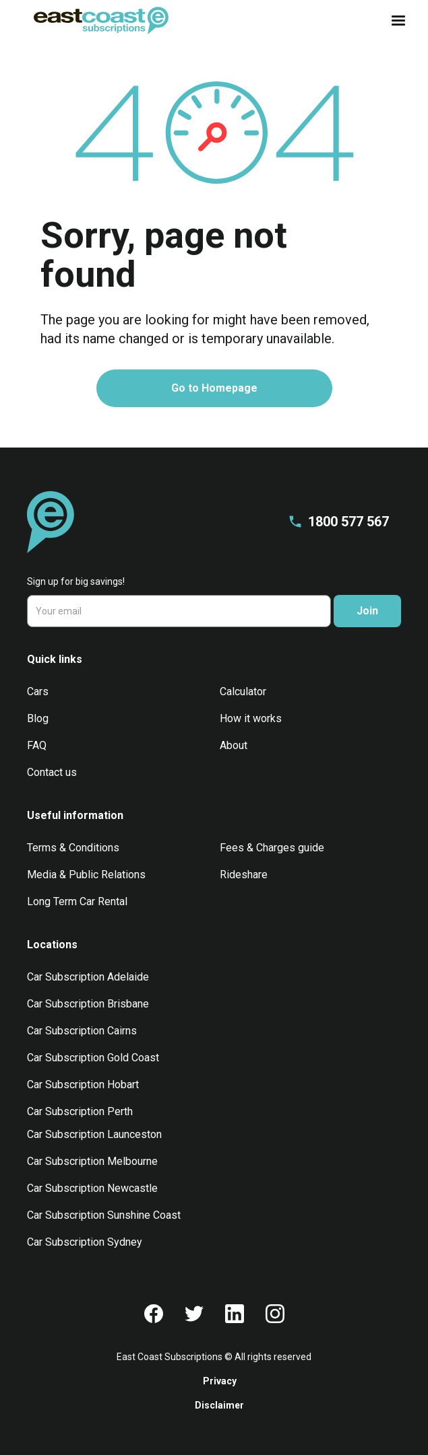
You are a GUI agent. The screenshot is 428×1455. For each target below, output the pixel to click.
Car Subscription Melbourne (92, 1161)
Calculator (243, 691)
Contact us (52, 772)
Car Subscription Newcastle (92, 1188)
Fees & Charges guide (272, 847)
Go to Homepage (214, 388)
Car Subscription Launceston (94, 1134)
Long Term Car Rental (77, 901)
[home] (98, 20)
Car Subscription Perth (80, 1111)
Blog (38, 718)
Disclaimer (219, 1405)
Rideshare (244, 874)
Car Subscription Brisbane (88, 1003)
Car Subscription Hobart (83, 1084)
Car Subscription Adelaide (88, 976)
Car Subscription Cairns (82, 1030)
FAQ (37, 745)
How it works (251, 718)
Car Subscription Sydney (84, 1242)
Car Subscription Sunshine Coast (104, 1215)
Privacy (220, 1381)
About (233, 745)
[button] (394, 21)
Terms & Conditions (73, 847)
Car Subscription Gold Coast (93, 1057)
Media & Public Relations (86, 874)
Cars (38, 691)
